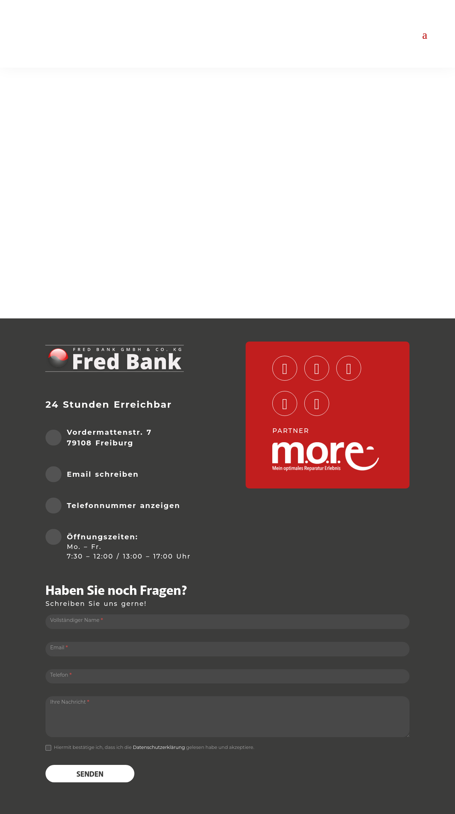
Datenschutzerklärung (159, 747)
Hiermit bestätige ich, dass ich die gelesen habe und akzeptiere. (150, 747)
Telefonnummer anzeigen (123, 505)
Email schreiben (103, 474)
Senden (89, 773)
